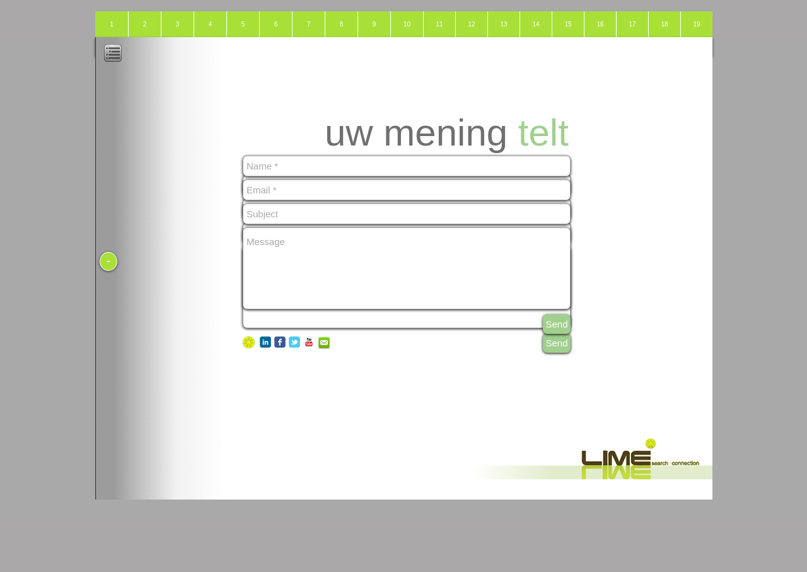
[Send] (557, 343)
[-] (108, 261)
